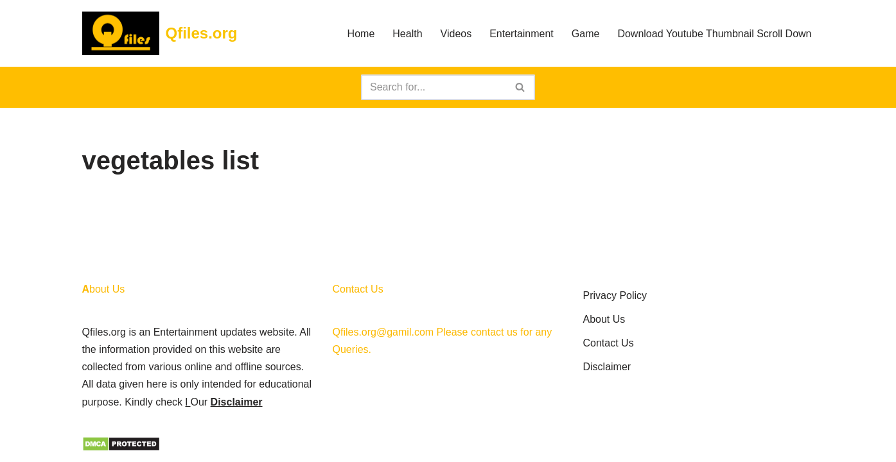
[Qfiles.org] (160, 33)
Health (407, 33)
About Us (604, 319)
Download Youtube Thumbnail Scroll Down (714, 33)
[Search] (433, 87)
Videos (456, 33)
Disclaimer (237, 402)
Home (361, 33)
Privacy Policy (615, 295)
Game (586, 33)
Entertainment (521, 33)
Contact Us (608, 343)
